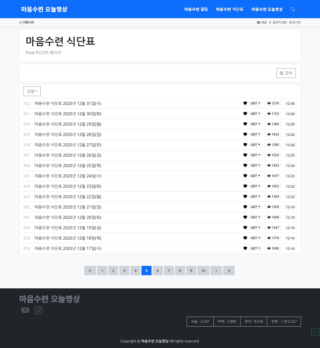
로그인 (295, 22)
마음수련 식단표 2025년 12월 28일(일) (67, 134)
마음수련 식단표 (229, 9)
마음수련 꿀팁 (196, 9)
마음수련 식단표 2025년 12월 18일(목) (67, 238)
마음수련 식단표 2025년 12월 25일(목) (67, 165)
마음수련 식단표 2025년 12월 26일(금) (67, 155)
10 (205, 270)
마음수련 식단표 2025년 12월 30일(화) (67, 114)
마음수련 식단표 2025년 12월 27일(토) (67, 145)
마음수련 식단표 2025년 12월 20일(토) (67, 217)
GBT (254, 103)
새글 (261, 22)
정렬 (30, 91)
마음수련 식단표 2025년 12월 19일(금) (67, 227)
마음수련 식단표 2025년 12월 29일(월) (67, 124)
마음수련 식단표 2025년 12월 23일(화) (67, 186)
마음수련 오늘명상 (44, 9)
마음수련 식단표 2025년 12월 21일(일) (67, 207)
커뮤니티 (26, 22)
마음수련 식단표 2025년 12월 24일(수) (67, 176)
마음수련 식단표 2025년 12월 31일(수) (67, 103)
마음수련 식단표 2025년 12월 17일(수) (67, 248)
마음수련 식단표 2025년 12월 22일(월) (67, 196)
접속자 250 (278, 22)
